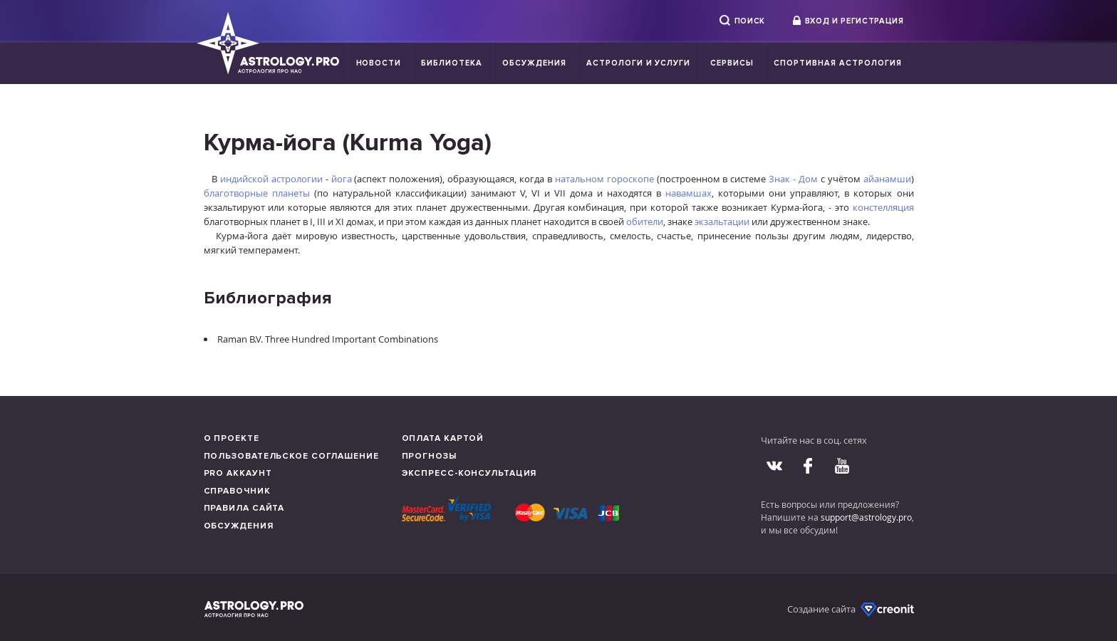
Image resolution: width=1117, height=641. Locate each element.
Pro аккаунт (238, 473)
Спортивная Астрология (837, 63)
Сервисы (732, 63)
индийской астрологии (271, 178)
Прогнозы (429, 456)
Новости (379, 63)
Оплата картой (443, 438)
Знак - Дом (793, 178)
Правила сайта (244, 508)
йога (341, 178)
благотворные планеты (257, 193)
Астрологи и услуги (638, 63)
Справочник (237, 491)
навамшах (688, 193)
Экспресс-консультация (469, 473)
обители (644, 221)
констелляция (883, 207)
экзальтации (722, 221)
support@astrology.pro (866, 517)
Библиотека (451, 63)
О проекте (231, 438)
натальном (579, 178)
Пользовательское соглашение (291, 456)
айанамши (887, 178)
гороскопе (630, 178)
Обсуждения (534, 63)
